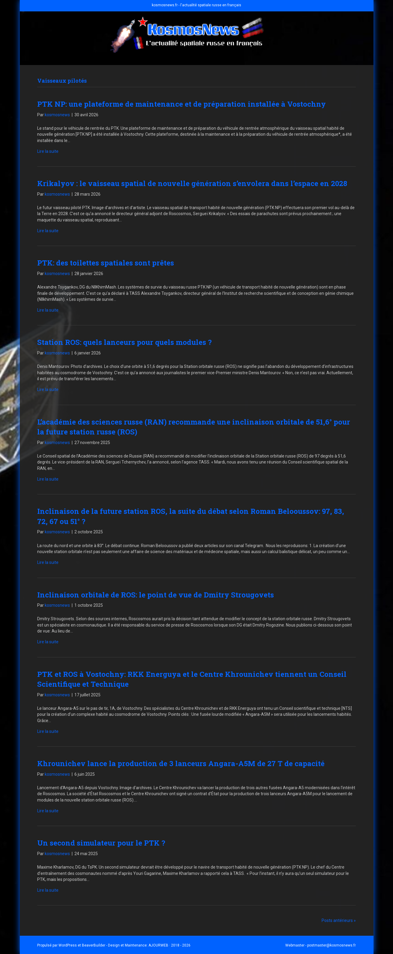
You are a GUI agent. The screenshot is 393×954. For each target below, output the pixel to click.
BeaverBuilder (93, 945)
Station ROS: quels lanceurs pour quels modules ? (124, 342)
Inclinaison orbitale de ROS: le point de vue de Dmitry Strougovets (155, 595)
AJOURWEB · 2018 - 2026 (169, 945)
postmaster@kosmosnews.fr (331, 945)
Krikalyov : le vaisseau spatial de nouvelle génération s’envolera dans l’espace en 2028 (192, 183)
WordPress (67, 945)
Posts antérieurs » (339, 920)
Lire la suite (47, 151)
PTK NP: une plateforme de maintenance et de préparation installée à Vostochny (181, 104)
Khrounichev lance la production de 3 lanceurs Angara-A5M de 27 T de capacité (181, 763)
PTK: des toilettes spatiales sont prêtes (105, 263)
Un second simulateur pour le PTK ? (101, 843)
